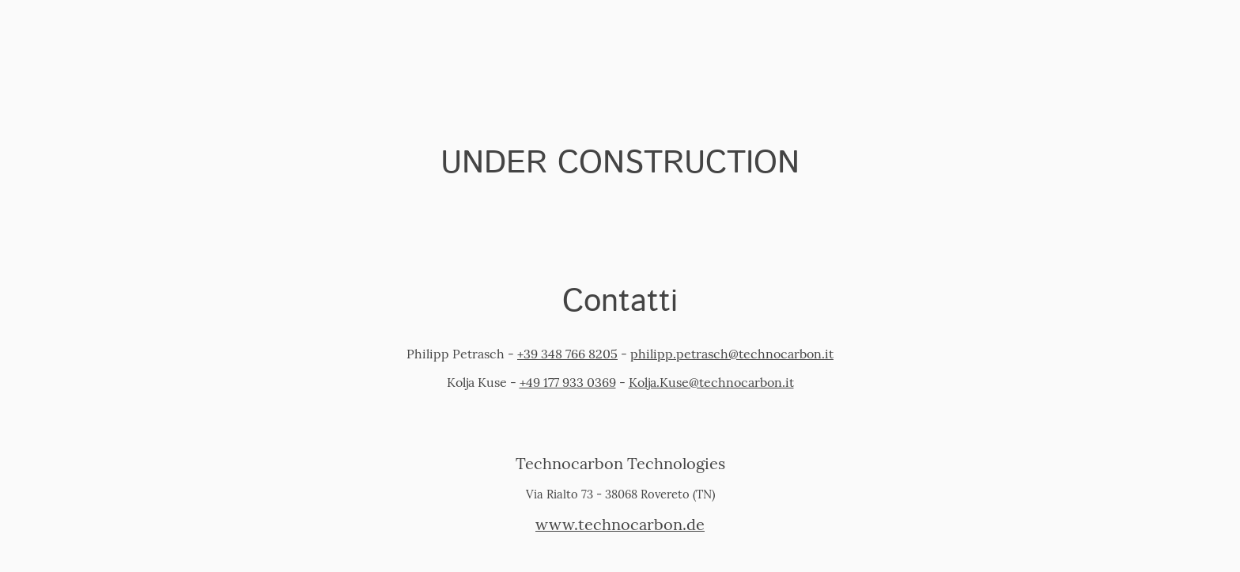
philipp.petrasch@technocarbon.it (732, 354)
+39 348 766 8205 (567, 354)
